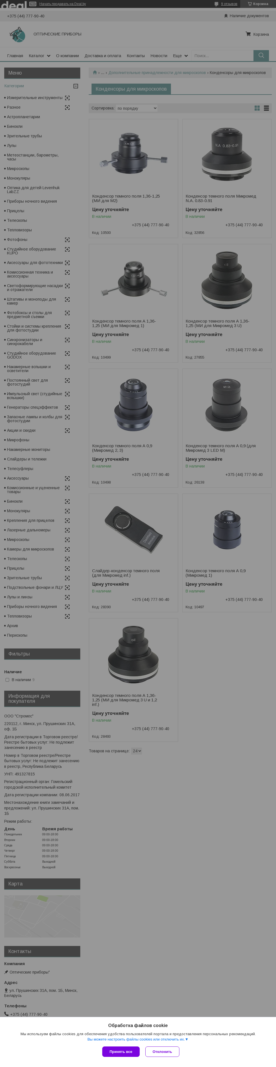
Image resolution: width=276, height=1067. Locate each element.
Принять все (121, 1052)
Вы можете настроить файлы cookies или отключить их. (136, 1039)
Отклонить (162, 1052)
